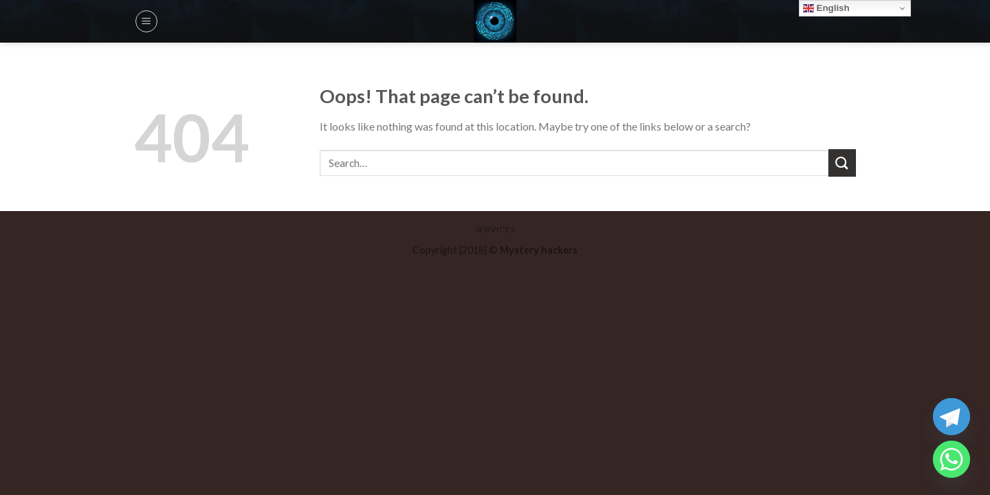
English (826, 8)
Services (495, 229)
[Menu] (146, 21)
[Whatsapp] (951, 459)
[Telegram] (951, 416)
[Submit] (842, 162)
